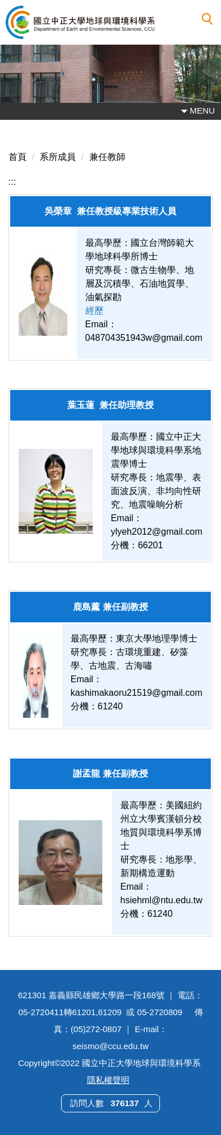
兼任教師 (107, 157)
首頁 (17, 157)
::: (12, 182)
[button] (207, 19)
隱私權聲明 (108, 1080)
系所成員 (58, 157)
